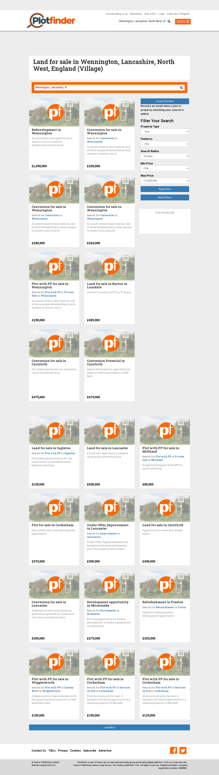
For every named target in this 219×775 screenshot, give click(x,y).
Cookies (75, 750)
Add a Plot (150, 13)
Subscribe (172, 13)
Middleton (93, 614)
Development (108, 610)
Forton (182, 607)
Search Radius (150, 151)
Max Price (147, 175)
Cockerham (106, 691)
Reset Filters (164, 197)
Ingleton (69, 453)
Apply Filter (165, 189)
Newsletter (136, 13)
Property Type (150, 126)
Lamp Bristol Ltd (47, 765)
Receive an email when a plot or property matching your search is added (162, 110)
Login (161, 13)
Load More (109, 727)
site (185, 762)
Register (185, 13)
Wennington (95, 141)
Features (146, 138)
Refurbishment (165, 607)
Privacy (63, 750)
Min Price (147, 163)
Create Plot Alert (165, 101)
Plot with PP (53, 292)
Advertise (105, 750)
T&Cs (52, 750)
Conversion (107, 138)
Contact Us (39, 750)
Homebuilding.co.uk (116, 13)
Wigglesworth (51, 691)
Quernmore (94, 537)
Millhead (157, 460)
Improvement (108, 533)
